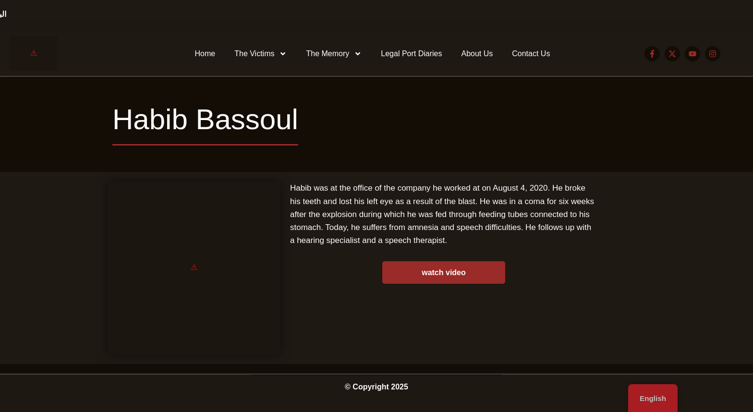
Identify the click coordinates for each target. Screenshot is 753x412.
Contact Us (531, 53)
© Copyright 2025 (376, 387)
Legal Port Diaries (411, 53)
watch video (444, 272)
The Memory (334, 53)
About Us (477, 53)
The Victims (260, 53)
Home (205, 53)
